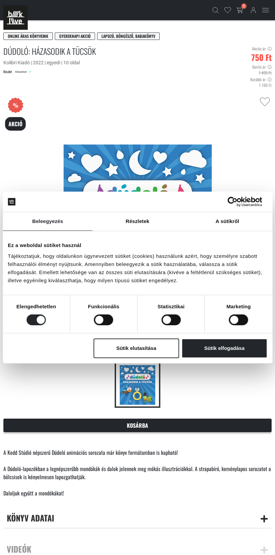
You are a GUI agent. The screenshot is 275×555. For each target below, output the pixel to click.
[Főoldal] (15, 17)
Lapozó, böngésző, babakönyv (128, 36)
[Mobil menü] (265, 10)
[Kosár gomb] (240, 10)
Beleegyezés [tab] (47, 221)
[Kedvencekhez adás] (265, 102)
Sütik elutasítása (136, 348)
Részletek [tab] (137, 221)
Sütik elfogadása (224, 348)
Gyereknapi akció (75, 36)
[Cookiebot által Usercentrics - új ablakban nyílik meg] (237, 202)
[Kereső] (215, 10)
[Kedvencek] (228, 10)
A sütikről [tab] (227, 221)
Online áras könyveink (28, 36)
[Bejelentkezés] (253, 10)
